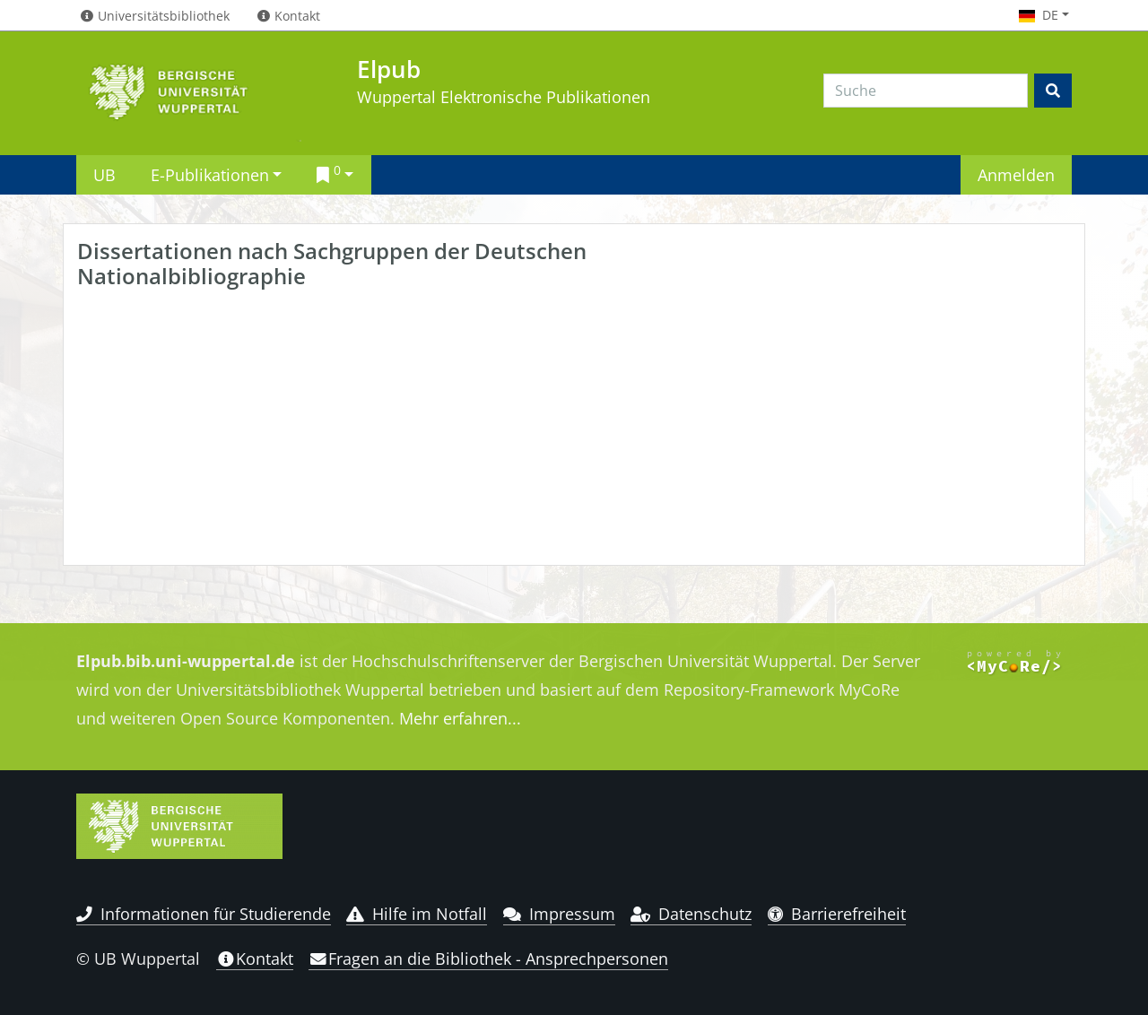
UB (104, 174)
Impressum (559, 913)
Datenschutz (691, 913)
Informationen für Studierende (203, 913)
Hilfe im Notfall (416, 913)
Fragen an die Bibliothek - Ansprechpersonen (488, 958)
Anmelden (1016, 174)
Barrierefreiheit (837, 913)
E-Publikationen (210, 174)
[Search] (925, 91)
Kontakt (254, 958)
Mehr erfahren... (460, 718)
